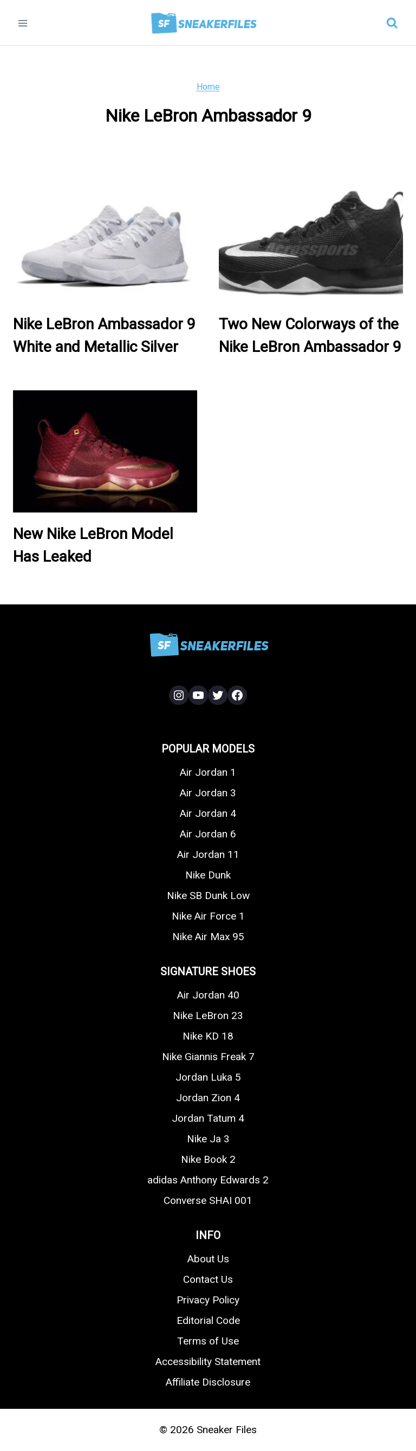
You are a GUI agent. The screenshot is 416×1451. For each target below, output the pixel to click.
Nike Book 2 (208, 1159)
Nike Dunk (208, 875)
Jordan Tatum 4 (208, 1118)
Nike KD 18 (208, 1036)
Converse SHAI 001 (208, 1200)
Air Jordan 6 (208, 834)
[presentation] (105, 241)
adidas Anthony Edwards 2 (208, 1180)
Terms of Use (208, 1341)
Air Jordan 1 (208, 772)
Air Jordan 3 (208, 793)
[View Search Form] (392, 23)
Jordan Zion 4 (208, 1097)
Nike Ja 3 (208, 1139)
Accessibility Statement (208, 1361)
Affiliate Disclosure (208, 1382)
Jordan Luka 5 (208, 1077)
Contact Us (208, 1279)
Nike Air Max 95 (208, 936)
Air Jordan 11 (208, 854)
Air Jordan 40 (208, 995)
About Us (208, 1259)
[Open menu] (23, 23)
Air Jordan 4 (208, 813)
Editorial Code (208, 1320)
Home (208, 87)
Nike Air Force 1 (208, 916)
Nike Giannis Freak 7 (208, 1056)
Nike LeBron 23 (208, 1015)
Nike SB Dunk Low (208, 895)
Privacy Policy (208, 1300)
